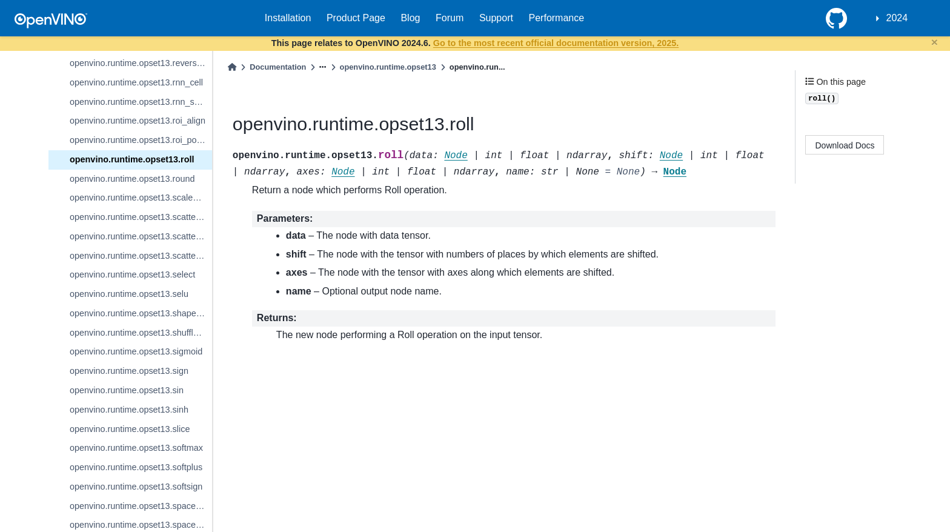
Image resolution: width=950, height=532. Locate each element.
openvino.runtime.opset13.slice (130, 429)
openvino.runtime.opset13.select (132, 274)
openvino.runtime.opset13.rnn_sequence (141, 102)
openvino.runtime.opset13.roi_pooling (141, 140)
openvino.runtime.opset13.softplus (136, 467)
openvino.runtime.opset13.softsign (136, 486)
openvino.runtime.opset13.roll (132, 159)
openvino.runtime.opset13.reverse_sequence (141, 63)
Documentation (278, 66)
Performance (557, 18)
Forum (449, 18)
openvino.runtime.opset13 (388, 66)
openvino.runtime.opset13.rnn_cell (136, 82)
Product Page (356, 18)
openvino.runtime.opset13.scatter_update (141, 256)
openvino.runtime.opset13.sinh (129, 409)
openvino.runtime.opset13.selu (129, 294)
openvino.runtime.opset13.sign (129, 371)
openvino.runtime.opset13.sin (127, 390)
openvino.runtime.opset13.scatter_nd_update (141, 236)
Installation (288, 18)
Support (496, 18)
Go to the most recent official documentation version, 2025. (556, 43)
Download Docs (845, 145)
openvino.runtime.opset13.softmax (136, 448)
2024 (897, 18)
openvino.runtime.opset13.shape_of (139, 313)
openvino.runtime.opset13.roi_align (137, 120)
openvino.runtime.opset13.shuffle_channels (141, 332)
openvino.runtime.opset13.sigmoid (136, 351)
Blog (410, 18)
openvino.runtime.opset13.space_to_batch (141, 506)
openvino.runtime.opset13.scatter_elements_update (141, 217)
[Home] (232, 67)
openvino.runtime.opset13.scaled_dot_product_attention (141, 197)
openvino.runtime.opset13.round (132, 179)
